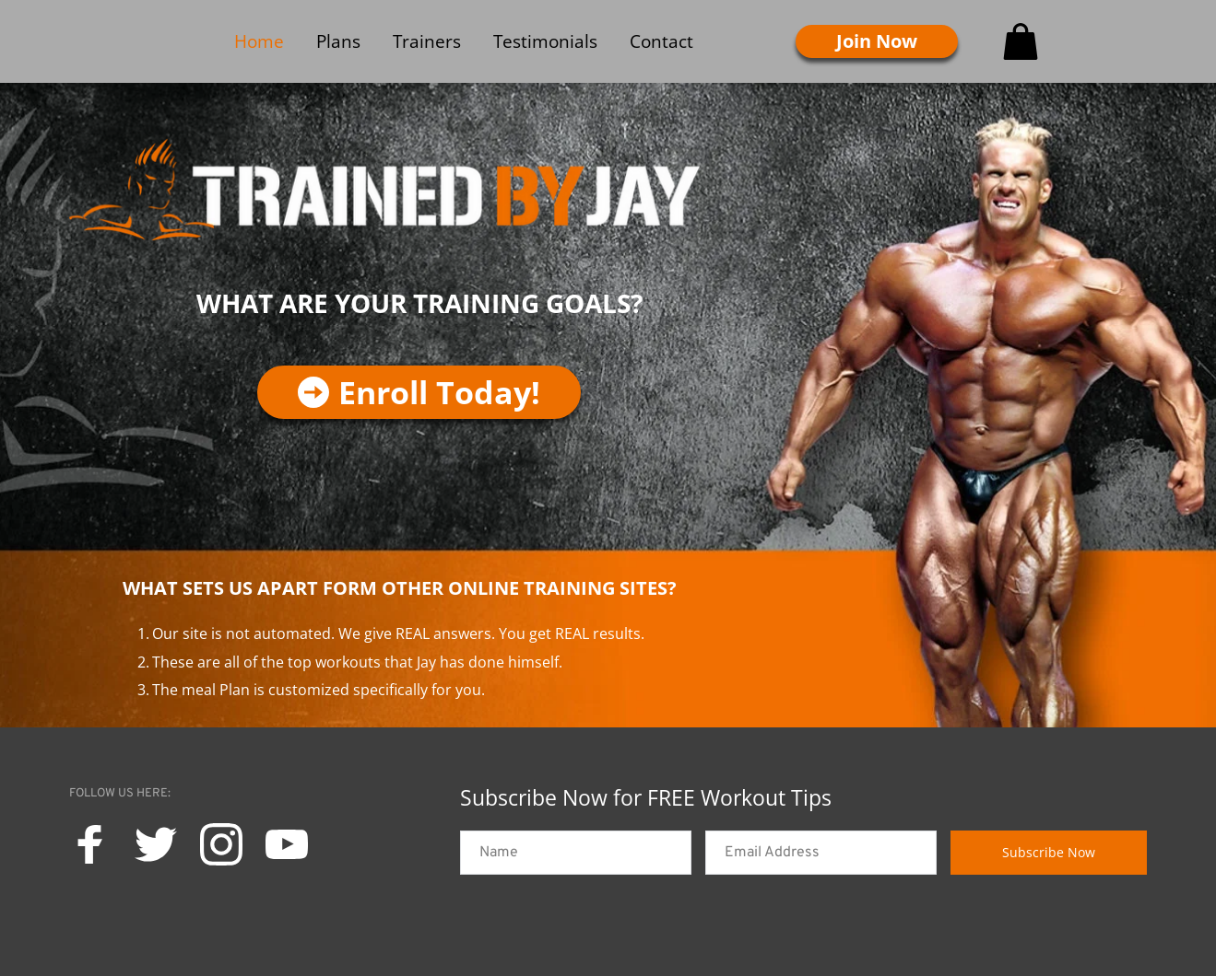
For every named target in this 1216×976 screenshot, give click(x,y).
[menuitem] (259, 41)
